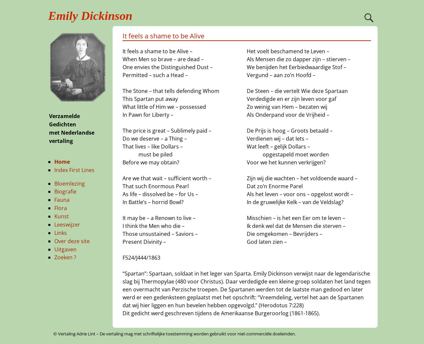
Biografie (65, 191)
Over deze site (72, 241)
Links (60, 232)
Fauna (62, 199)
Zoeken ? (65, 257)
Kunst (61, 216)
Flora (60, 208)
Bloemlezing (69, 183)
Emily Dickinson (90, 15)
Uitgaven (65, 249)
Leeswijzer (67, 224)
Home (62, 161)
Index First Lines (74, 170)
